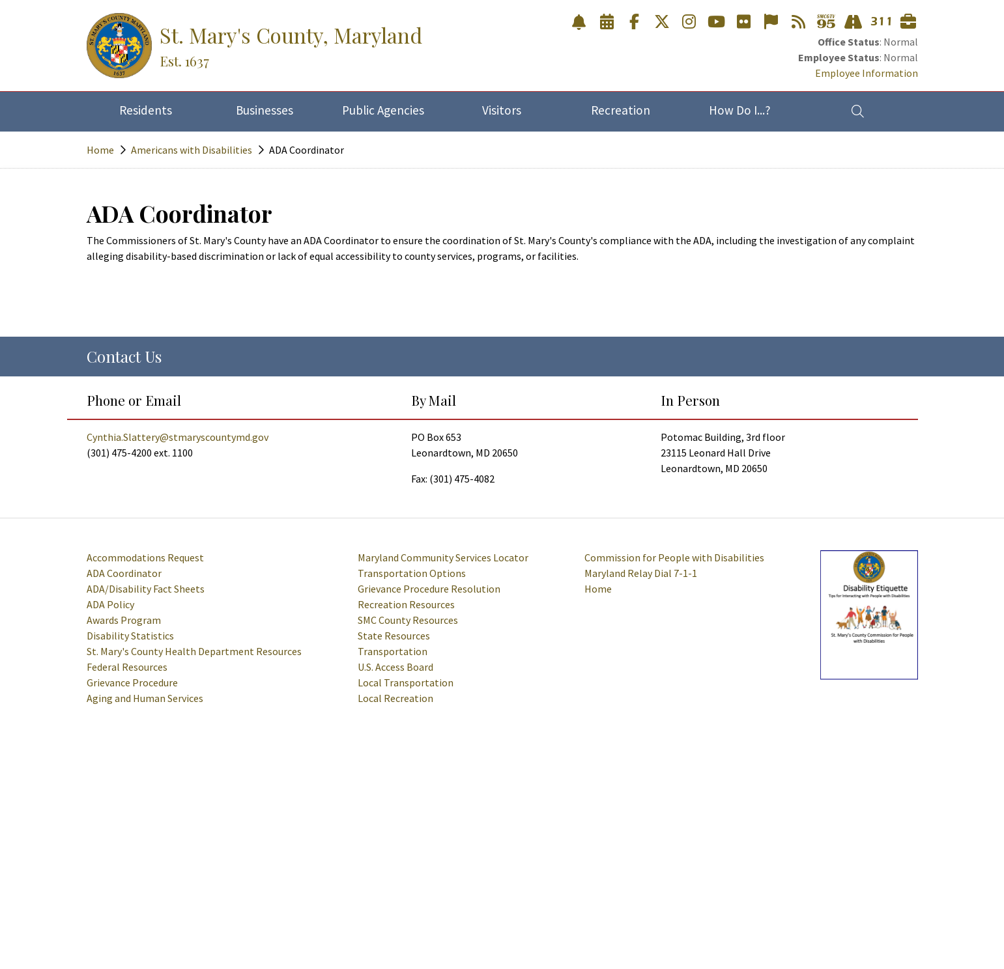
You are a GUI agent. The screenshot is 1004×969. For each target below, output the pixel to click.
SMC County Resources (408, 619)
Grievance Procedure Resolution (429, 588)
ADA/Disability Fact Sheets (146, 588)
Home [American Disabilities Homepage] (598, 588)
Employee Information (866, 72)
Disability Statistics (130, 635)
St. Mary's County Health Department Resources (194, 651)
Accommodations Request (145, 557)
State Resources (394, 635)
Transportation (392, 651)
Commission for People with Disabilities (674, 557)
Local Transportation (405, 682)
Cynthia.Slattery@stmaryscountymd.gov (177, 436)
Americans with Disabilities (191, 149)
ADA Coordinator (124, 573)
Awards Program (124, 619)
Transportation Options (412, 573)
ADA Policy (110, 604)
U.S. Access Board (395, 666)
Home (100, 149)
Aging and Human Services (145, 698)
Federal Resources (127, 666)
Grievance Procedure (132, 682)
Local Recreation (395, 698)
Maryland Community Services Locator (443, 557)
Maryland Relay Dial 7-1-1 (640, 573)
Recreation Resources (406, 604)
